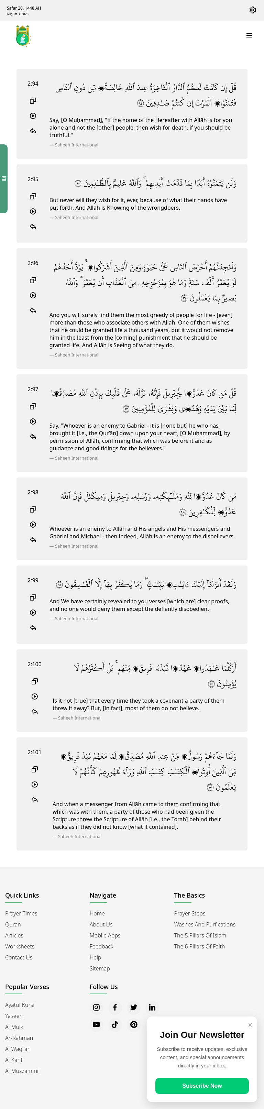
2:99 (33, 580)
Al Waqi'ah (18, 1049)
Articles (14, 935)
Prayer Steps (190, 913)
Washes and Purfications (205, 924)
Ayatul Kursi (19, 1005)
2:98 (33, 492)
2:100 (35, 664)
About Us (101, 924)
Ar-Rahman (19, 1038)
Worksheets (19, 946)
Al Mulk (14, 1027)
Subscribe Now (202, 1086)
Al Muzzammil (22, 1071)
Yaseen (14, 1016)
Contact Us (18, 957)
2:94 (33, 83)
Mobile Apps (105, 935)
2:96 (33, 263)
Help (95, 957)
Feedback (101, 946)
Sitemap (100, 968)
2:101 (35, 752)
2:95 (33, 179)
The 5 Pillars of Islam (200, 935)
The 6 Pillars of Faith (199, 946)
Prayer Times (21, 913)
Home (97, 913)
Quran (13, 924)
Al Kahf (13, 1060)
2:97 (33, 389)
